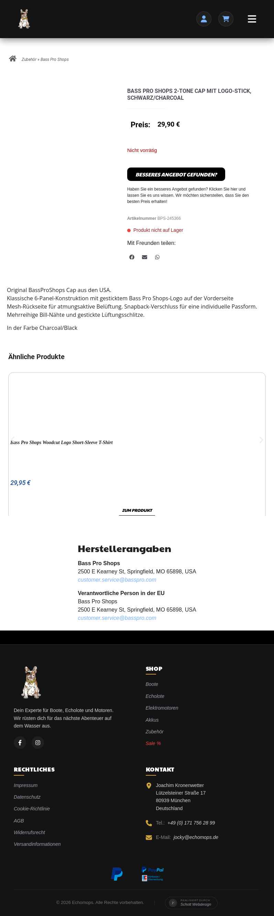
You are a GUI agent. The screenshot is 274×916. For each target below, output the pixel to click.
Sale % (153, 743)
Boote (152, 684)
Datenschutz (27, 797)
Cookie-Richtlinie (32, 808)
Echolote (155, 696)
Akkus (152, 720)
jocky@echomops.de (196, 837)
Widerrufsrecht (29, 832)
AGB (19, 820)
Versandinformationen (37, 844)
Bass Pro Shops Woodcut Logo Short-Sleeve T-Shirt (61, 442)
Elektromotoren (162, 708)
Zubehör (29, 59)
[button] (131, 257)
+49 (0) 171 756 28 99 (191, 823)
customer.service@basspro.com (117, 580)
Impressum (25, 785)
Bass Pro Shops (55, 59)
